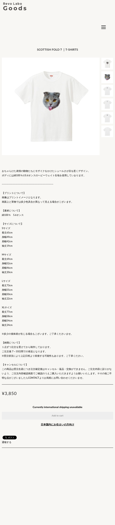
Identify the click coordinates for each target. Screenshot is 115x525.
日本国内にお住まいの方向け (57, 424)
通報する (6, 442)
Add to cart (57, 415)
